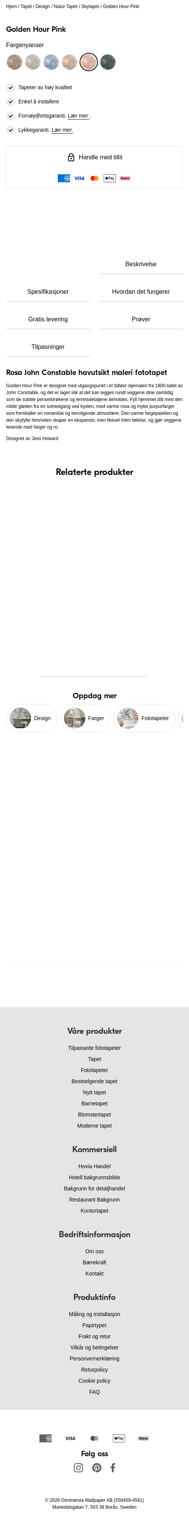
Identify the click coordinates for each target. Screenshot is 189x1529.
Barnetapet (94, 1103)
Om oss (94, 1251)
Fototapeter (94, 1070)
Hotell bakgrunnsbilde (95, 1177)
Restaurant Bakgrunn (94, 1200)
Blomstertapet (94, 1115)
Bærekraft (94, 1262)
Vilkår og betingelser (94, 1347)
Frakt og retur (94, 1336)
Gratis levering (48, 319)
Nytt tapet (94, 1092)
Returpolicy (94, 1370)
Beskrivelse (141, 264)
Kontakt (94, 1273)
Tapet (26, 6)
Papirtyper (94, 1325)
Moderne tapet (94, 1126)
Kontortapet (94, 1211)
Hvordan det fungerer (141, 291)
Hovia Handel (94, 1166)
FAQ (94, 1392)
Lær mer (79, 116)
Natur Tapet (66, 6)
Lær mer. (62, 130)
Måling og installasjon (94, 1314)
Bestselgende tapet (94, 1081)
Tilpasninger (48, 347)
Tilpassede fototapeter (94, 1048)
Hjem (11, 6)
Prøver (141, 319)
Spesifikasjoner (48, 291)
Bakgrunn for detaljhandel (94, 1188)
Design (43, 6)
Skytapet (90, 6)
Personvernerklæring (94, 1358)
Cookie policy (94, 1381)
